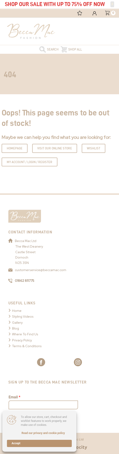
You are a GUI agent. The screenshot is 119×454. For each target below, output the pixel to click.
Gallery (17, 322)
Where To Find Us (25, 334)
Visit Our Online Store (54, 148)
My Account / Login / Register (29, 162)
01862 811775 (21, 281)
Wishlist (93, 148)
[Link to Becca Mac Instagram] (78, 362)
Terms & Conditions (27, 346)
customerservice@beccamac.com (37, 270)
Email (14, 397)
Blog (15, 328)
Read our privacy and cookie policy (43, 433)
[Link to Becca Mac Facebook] (41, 362)
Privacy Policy (22, 340)
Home (17, 311)
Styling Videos (23, 316)
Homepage (14, 148)
